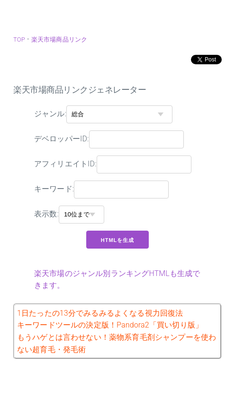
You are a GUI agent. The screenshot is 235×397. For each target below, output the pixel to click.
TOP (19, 39)
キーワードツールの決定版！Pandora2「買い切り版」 (110, 324)
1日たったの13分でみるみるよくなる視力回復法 (100, 313)
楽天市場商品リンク (59, 39)
